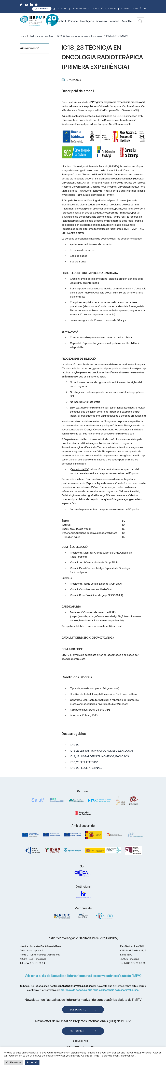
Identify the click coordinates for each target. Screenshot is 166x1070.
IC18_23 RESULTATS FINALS (86, 767)
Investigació (87, 21)
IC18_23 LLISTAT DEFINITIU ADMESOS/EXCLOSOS (99, 756)
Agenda (125, 9)
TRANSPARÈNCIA (80, 9)
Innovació (101, 21)
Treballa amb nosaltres (41, 36)
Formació (114, 21)
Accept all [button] (32, 1062)
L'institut (61, 21)
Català (137, 8)
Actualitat (127, 21)
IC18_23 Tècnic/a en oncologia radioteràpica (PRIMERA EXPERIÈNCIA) (92, 36)
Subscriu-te (78, 1009)
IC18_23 (74, 745)
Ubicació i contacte (105, 9)
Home (23, 36)
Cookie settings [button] (13, 1062)
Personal (73, 21)
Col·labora (43, 8)
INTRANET (62, 9)
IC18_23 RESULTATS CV (84, 762)
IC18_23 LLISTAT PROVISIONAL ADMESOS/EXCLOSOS (102, 750)
